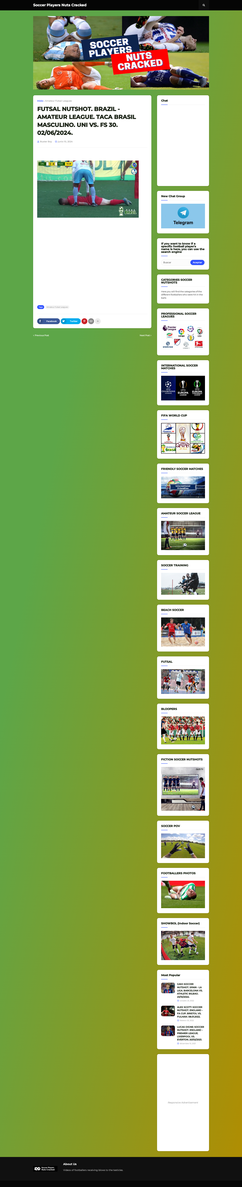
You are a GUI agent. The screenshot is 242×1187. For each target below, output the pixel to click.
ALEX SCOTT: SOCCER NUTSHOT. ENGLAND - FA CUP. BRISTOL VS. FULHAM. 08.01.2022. (190, 1012)
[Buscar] (176, 262)
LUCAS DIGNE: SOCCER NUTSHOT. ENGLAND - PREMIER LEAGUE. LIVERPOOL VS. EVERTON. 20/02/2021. (190, 1033)
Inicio (40, 100)
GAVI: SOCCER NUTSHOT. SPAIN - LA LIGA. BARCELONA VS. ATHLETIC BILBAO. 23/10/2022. (190, 990)
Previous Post (42, 335)
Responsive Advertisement (183, 1102)
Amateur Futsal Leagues (58, 100)
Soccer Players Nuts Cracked (59, 5)
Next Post (145, 335)
